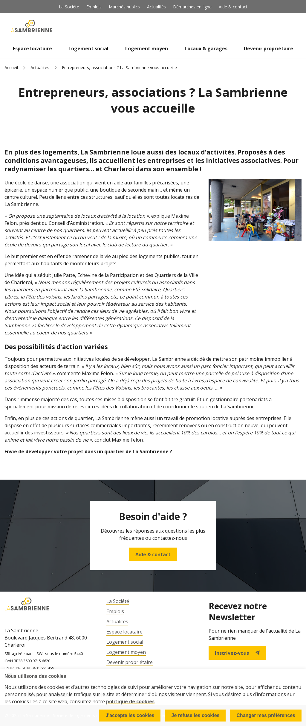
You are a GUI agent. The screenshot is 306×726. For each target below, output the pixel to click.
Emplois (94, 7)
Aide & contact (233, 7)
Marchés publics (124, 7)
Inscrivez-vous (237, 653)
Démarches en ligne (192, 7)
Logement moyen (146, 48)
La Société (69, 7)
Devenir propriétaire (268, 48)
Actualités (156, 7)
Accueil (11, 67)
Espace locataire (32, 48)
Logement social (88, 48)
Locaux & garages (206, 48)
